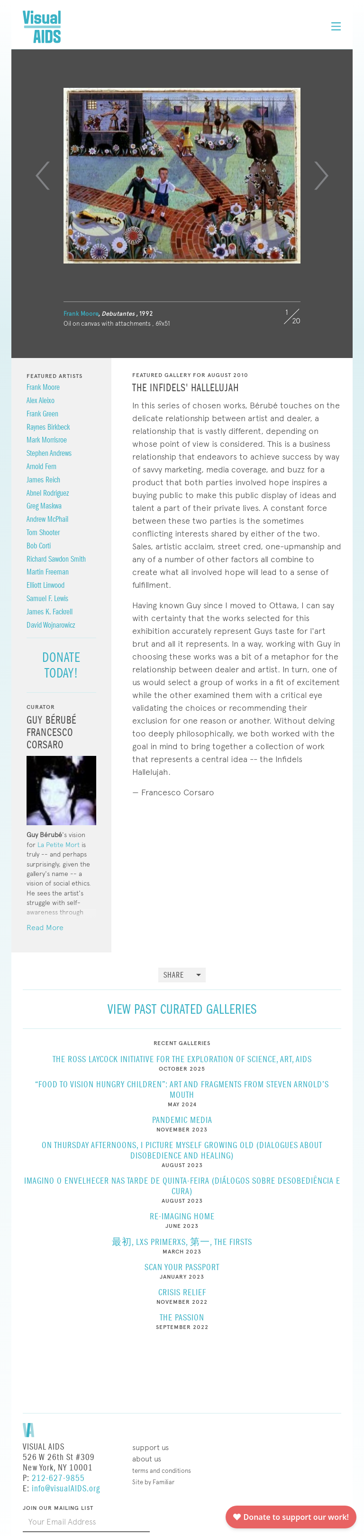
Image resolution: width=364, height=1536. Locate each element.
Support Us (150, 1447)
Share (174, 975)
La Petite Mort (58, 844)
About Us (146, 1458)
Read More (45, 927)
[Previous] (43, 176)
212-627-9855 (58, 1478)
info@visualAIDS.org (66, 1489)
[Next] (321, 176)
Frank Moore (81, 314)
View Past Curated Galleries (182, 1009)
